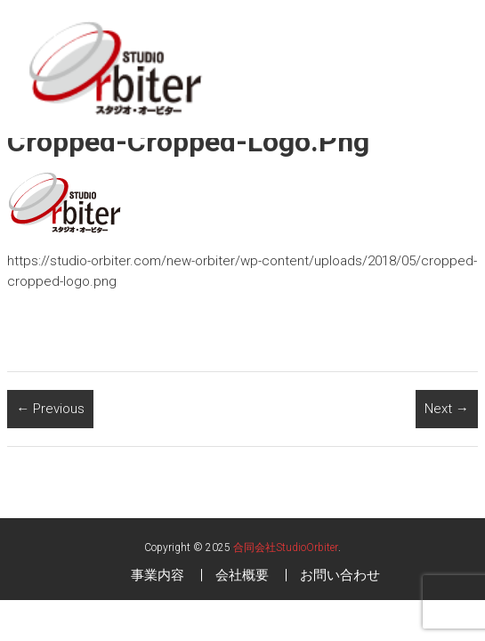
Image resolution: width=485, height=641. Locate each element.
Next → (446, 409)
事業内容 (157, 575)
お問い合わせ (340, 575)
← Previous (50, 409)
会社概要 (242, 575)
